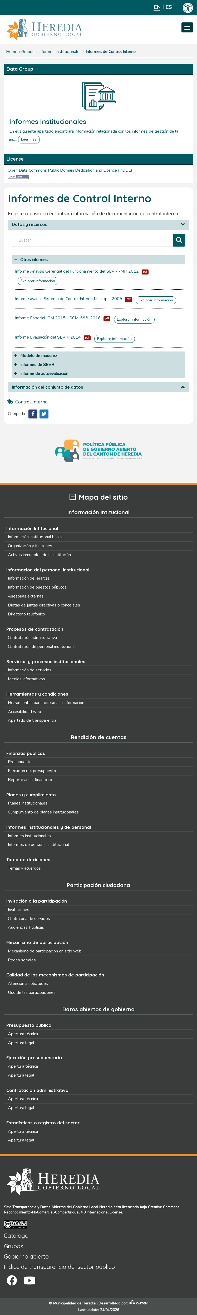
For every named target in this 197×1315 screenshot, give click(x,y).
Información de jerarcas (29, 578)
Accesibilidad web (24, 712)
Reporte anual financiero (30, 780)
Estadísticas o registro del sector (43, 1122)
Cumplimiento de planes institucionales (43, 812)
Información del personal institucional (47, 569)
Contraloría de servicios (29, 919)
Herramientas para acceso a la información (46, 703)
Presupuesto (20, 762)
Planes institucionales (27, 803)
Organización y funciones (30, 546)
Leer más (28, 139)
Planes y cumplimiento (31, 794)
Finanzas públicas (25, 753)
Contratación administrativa (32, 637)
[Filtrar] (179, 240)
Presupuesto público (28, 1025)
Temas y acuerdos (24, 868)
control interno (31, 402)
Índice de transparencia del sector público (59, 1266)
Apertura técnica (23, 1034)
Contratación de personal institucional (42, 646)
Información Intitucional (32, 528)
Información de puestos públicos (37, 587)
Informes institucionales (29, 836)
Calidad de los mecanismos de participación (55, 974)
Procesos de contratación (34, 629)
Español (168, 7)
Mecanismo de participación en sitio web (44, 951)
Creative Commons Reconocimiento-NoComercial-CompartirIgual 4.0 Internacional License (91, 1210)
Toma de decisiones (28, 859)
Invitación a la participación (36, 901)
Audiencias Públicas (26, 927)
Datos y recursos (29, 224)
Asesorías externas (25, 596)
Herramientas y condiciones (37, 694)
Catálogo (16, 1235)
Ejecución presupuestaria (34, 1057)
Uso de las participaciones (32, 992)
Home (11, 52)
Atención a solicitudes (28, 983)
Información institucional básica (35, 537)
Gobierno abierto (26, 1256)
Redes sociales (22, 960)
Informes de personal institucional (38, 844)
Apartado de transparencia (32, 720)
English (157, 7)
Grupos (28, 52)
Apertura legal (21, 1043)
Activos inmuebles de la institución (39, 555)
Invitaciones (18, 910)
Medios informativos (26, 679)
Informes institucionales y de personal (48, 827)
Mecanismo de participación (37, 942)
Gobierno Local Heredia (92, 1207)
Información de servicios (29, 670)
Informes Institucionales (60, 52)
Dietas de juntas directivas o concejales (44, 605)
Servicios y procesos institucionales (45, 661)
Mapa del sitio (99, 497)
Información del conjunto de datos (47, 387)
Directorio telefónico (26, 614)
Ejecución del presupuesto (32, 771)
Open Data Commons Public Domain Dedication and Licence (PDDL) (70, 170)
